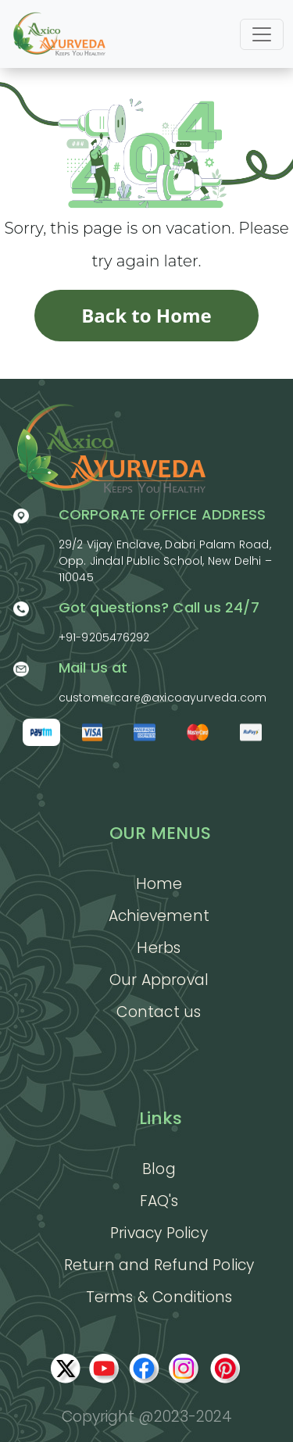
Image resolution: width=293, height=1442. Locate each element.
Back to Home (146, 315)
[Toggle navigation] (262, 34)
